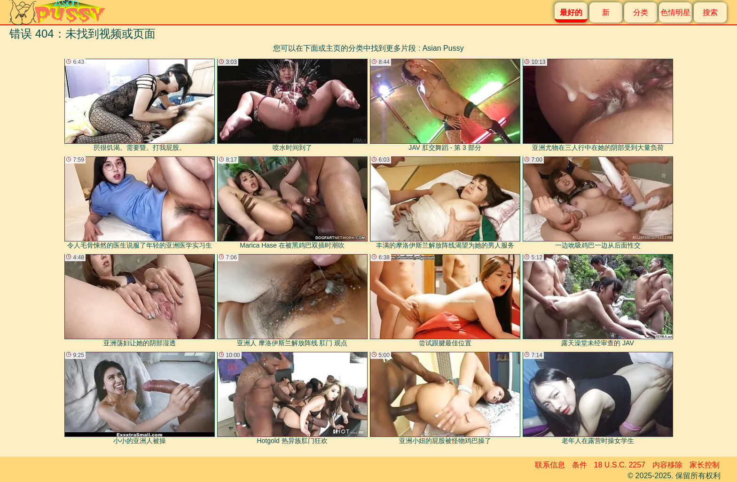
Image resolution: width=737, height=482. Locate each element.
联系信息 (550, 465)
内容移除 (667, 465)
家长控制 (705, 465)
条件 (579, 465)
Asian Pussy (443, 48)
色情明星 (675, 12)
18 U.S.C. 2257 (619, 465)
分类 (640, 12)
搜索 (710, 12)
